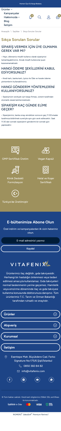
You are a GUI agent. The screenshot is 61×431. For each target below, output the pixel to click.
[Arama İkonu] (39, 17)
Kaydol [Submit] (30, 248)
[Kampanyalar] (11, 13)
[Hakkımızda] (12, 17)
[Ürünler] (8, 9)
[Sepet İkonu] (58, 17)
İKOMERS (17, 414)
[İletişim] (8, 25)
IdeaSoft (28, 414)
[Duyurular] (30, 17)
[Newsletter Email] (30, 240)
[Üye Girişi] (49, 17)
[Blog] (6, 21)
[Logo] (30, 262)
